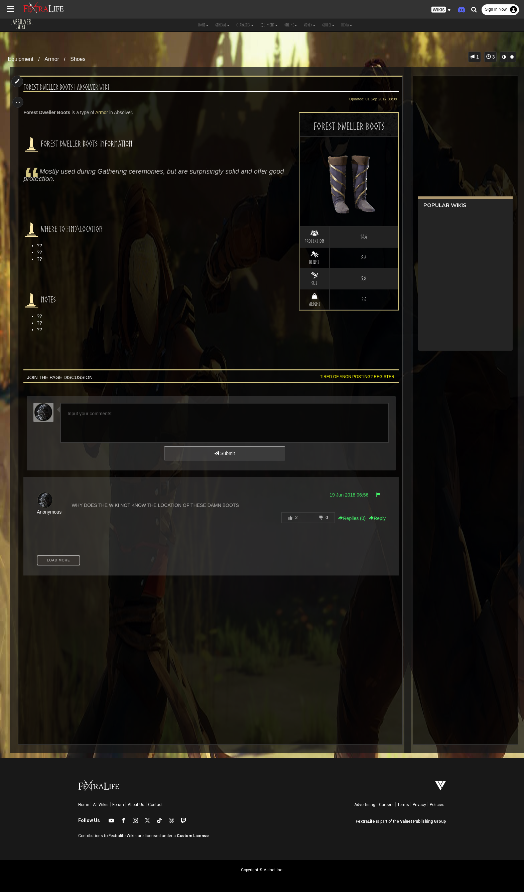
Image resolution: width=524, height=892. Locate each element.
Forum (118, 804)
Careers (386, 804)
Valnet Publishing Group (423, 821)
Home (83, 804)
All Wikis (101, 804)
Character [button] (245, 25)
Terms (403, 804)
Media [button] (346, 25)
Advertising (364, 804)
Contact (155, 804)
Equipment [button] (269, 25)
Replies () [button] (350, 518)
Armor (51, 59)
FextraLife (365, 821)
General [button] (222, 25)
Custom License (193, 835)
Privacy (419, 804)
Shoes (77, 59)
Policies (437, 804)
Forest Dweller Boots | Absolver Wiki (68, 87)
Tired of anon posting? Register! (356, 376)
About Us (136, 804)
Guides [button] (328, 25)
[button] (441, 10)
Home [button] (203, 25)
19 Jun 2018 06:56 (347, 495)
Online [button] (290, 25)
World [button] (309, 25)
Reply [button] (375, 518)
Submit (224, 453)
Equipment (21, 59)
